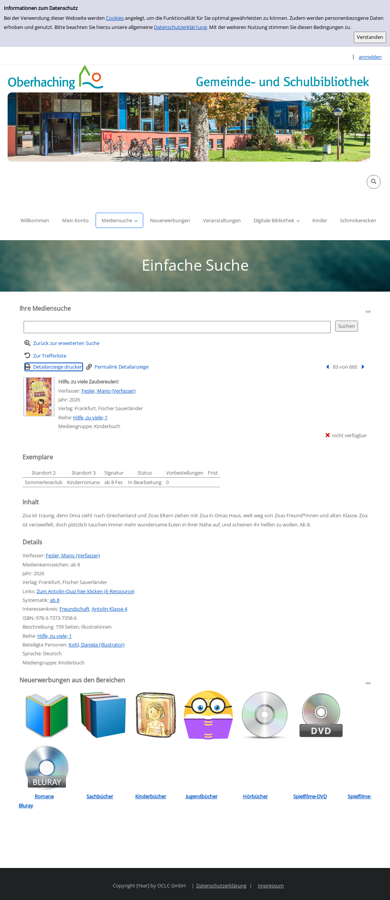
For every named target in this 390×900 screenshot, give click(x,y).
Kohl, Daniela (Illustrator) (97, 644)
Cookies (115, 17)
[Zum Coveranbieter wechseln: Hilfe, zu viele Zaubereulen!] (38, 396)
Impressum (271, 885)
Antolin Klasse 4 (109, 608)
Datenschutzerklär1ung (180, 27)
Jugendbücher (201, 796)
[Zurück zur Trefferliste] (45, 355)
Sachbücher (99, 796)
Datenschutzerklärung (221, 885)
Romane (44, 796)
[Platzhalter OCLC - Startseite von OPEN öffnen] (189, 113)
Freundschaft (74, 608)
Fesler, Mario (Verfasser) (109, 390)
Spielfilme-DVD (310, 796)
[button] (373, 182)
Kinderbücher (150, 796)
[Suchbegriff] (177, 327)
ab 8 (54, 600)
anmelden (370, 56)
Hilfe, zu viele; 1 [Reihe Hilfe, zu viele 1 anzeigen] (90, 417)
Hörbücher (255, 796)
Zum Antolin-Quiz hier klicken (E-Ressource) (85, 591)
